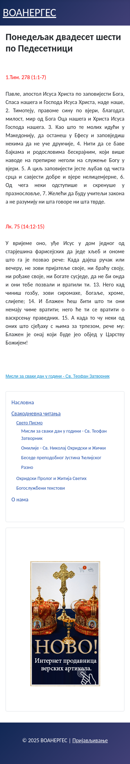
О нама (19, 499)
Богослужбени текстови (40, 488)
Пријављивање (90, 740)
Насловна (22, 402)
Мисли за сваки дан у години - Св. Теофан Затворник (58, 376)
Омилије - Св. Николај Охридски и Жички (63, 448)
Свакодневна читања (36, 413)
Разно (27, 467)
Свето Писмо (29, 423)
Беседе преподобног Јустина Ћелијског (61, 458)
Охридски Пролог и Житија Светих (51, 478)
